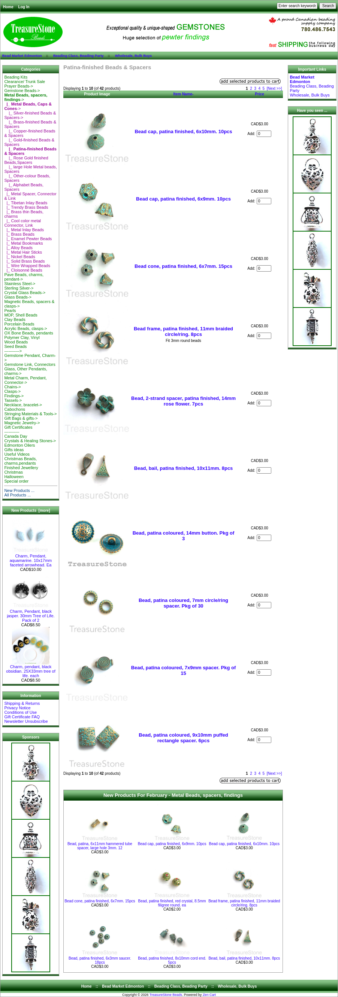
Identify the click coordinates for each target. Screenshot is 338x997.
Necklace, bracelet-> (23, 405)
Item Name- (183, 94)
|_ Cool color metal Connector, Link (22, 222)
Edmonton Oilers (19, 445)
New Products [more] (30, 510)
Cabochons (14, 409)
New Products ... (19, 490)
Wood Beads (16, 342)
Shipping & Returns (22, 703)
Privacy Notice (17, 708)
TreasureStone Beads (166, 995)
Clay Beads (14, 319)
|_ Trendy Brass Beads (26, 207)
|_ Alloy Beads (18, 247)
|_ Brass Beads (19, 234)
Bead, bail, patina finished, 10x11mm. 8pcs (183, 468)
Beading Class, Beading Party (78, 55)
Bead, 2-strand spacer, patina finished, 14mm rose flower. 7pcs (183, 401)
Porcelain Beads (19, 324)
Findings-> (14, 396)
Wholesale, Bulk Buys (133, 55)
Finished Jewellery (21, 467)
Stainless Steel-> (19, 283)
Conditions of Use (20, 712)
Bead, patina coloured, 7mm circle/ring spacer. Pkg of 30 (183, 603)
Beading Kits (15, 77)
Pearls (10, 310)
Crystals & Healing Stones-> (30, 440)
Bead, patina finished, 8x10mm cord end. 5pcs (172, 960)
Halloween (13, 476)
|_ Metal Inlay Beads (24, 229)
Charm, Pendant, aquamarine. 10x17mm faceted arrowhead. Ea (31, 558)
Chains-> (12, 387)
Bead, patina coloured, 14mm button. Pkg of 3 (184, 535)
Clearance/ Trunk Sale (24, 81)
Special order (16, 481)
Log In (24, 7)
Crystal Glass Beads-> (24, 292)
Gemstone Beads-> (22, 90)
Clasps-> (12, 391)
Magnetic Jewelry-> (22, 422)
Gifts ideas (14, 449)
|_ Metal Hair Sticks (23, 252)
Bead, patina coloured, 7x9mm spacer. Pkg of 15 (183, 670)
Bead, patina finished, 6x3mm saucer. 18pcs (100, 960)
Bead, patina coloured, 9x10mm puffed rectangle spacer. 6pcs (183, 737)
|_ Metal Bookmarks (23, 243)
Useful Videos (17, 454)
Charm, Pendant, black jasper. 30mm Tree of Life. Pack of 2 (30, 614)
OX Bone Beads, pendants (28, 333)
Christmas (13, 472)
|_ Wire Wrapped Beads (27, 265)
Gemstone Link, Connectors (29, 364)
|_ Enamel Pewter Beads (28, 238)
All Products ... (17, 495)
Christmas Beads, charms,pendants (20, 460)
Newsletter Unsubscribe (26, 721)
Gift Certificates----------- (18, 429)
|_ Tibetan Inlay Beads (25, 203)
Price (259, 94)
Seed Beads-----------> (15, 348)
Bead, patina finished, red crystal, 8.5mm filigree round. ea (172, 903)
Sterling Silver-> (18, 288)
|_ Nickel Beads (19, 256)
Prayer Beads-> (18, 86)
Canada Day (15, 436)
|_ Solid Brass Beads (24, 261)
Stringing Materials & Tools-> (30, 414)
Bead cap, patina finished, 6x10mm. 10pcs (183, 131)
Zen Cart (209, 995)
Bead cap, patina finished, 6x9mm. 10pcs (183, 199)
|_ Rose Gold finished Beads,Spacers (26, 160)
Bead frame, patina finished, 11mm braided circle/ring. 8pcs (183, 331)
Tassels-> (13, 400)
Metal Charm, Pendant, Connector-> (25, 380)
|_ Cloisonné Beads (23, 270)
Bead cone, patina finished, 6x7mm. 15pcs (183, 266)
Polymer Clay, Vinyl (21, 337)
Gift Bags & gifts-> (20, 418)
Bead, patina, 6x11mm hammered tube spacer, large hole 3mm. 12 (99, 846)
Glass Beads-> (17, 297)
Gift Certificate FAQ (22, 717)
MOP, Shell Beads (20, 315)
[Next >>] (274, 88)
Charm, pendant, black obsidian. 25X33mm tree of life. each (30, 669)
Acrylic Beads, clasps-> (25, 328)
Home (8, 7)
